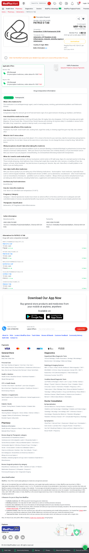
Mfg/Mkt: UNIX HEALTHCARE (41, 20)
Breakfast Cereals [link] (16, 376)
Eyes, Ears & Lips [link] (6, 370)
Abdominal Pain (78, 428)
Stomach (46, 397)
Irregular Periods (67, 426)
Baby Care (11, 358)
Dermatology (62, 411)
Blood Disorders (61, 394)
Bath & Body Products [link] (8, 367)
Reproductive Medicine (59, 414)
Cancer (54, 386)
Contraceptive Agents (8, 445)
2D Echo (54, 370)
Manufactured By (8, 219)
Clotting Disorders (56, 392)
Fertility (75, 381)
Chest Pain (47, 423)
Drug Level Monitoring (69, 392)
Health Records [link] (6, 428)
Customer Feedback (61, 335)
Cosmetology (48, 414)
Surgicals (27, 469)
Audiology (83, 416)
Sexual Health (48, 431)
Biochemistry (48, 361)
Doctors (39, 9)
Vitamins (58, 384)
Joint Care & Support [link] (28, 385)
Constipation (81, 423)
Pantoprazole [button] (19, 97)
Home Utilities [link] (24, 413)
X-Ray (55, 367)
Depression (65, 423)
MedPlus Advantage (53, 9)
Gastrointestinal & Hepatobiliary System (13, 437)
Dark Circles (48, 426)
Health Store (8, 8)
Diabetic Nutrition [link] (21, 406)
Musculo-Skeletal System (24, 442)
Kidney (80, 381)
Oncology (33, 445)
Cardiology (47, 411)
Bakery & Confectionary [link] (14, 415)
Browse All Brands (47, 335)
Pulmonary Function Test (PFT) (53, 375)
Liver (65, 381)
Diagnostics (29, 9)
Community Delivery (75, 335)
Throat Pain (76, 426)
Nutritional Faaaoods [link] (28, 376)
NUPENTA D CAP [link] (8, 264)
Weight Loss (73, 423)
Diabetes (75, 384)
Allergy (46, 384)
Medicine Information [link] (8, 426)
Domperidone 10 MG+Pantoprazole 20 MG (46, 31)
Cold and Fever (56, 423)
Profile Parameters (61, 358)
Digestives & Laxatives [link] (18, 388)
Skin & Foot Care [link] (6, 388)
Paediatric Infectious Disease (53, 416)
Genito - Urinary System (8, 447)
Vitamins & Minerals (8, 450)
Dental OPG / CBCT (76, 370)
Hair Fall (46, 428)
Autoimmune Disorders (74, 394)
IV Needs (38, 467)
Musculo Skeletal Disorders (75, 389)
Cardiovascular (14, 467)
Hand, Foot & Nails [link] (33, 370)
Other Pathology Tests (59, 389)
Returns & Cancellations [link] (63, 550)
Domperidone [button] (8, 97)
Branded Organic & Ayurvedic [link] (10, 418)
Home (4, 12)
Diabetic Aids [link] (31, 406)
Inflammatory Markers (57, 397)
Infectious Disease (49, 394)
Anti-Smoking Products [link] (8, 391)
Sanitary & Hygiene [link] (13, 365)
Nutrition (17, 450)
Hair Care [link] (29, 365)
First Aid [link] (4, 385)
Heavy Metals (81, 392)
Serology (70, 358)
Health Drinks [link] (6, 376)
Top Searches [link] (35, 428)
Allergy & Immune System (9, 455)
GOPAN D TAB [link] (7, 274)
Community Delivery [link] (23, 550)
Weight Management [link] (8, 379)
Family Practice (60, 406)
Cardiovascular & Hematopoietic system (13, 440)
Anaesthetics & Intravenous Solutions (23, 453)
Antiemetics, (37, 37)
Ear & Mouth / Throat (30, 450)
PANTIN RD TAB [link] (8, 254)
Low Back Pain (57, 426)
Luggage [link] (4, 415)
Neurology (54, 411)
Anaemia (64, 384)
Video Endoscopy (72, 372)
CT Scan (50, 367)
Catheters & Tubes (29, 467)
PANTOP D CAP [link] (7, 244)
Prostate (66, 386)
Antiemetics (20, 12)
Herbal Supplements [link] (33, 397)
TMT (81, 367)
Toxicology (47, 392)
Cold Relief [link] (18, 385)
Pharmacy (19, 9)
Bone (80, 384)
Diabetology (65, 409)
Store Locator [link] (26, 428)
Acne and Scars (68, 428)
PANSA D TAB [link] (7, 284)
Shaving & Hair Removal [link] (19, 370)
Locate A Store (22, 335)
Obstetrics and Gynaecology (52, 409)
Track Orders (36, 335)
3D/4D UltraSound (64, 367)
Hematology (56, 361)
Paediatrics (70, 406)
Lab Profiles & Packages (51, 381)
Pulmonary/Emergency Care (10, 472)
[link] (10, 3)
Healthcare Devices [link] (31, 388)
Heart (61, 381)
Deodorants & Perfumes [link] (33, 367)
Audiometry (47, 372)
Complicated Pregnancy (73, 416)
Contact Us (13, 338)
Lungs (70, 381)
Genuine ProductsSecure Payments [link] (72, 68)
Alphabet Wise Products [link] (8, 431)
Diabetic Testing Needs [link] (8, 406)
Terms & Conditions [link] (81, 550)
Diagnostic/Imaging (25, 472)
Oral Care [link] (23, 365)
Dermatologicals (6, 453)
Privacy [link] (48, 550)
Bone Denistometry (63, 370)
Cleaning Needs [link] (6, 413)
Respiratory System (31, 440)
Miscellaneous (6, 460)
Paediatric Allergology (73, 414)
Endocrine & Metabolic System (25, 447)
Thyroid (52, 384)
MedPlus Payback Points (72, 9)
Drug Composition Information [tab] (45, 91)
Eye (22, 450)
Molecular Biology (66, 361)
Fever (70, 384)
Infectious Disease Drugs (22, 445)
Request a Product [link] (17, 428)
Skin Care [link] (4, 365)
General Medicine (49, 406)
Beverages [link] (25, 415)
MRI (45, 367)
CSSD (21, 467)
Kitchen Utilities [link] (33, 413)
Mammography (74, 367)
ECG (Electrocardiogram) (59, 372)
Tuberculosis (48, 389)
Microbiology (77, 358)
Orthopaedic (19, 469)
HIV (79, 386)
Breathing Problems (56, 428)
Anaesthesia (5, 467)
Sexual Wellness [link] (20, 367)
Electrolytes (68, 397)
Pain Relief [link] (11, 385)
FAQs (11, 335)
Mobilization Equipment (8, 469)
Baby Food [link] (4, 358)
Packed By (49, 219)
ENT (68, 411)
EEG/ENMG (47, 370)
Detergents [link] (15, 413)
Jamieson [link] (4, 400)
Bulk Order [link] (8, 550)
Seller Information (40, 48)
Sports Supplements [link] (7, 397)
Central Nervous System (8, 442)
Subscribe (81, 329)
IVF (64, 416)
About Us (5, 335)
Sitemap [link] (37, 550)
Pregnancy (73, 386)
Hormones (35, 442)
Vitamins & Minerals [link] (20, 397)
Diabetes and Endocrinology (77, 409)
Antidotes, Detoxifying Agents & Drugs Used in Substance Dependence (22, 458)
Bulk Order (5, 338)
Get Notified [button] (74, 41)
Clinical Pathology (49, 358)
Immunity (47, 386)
